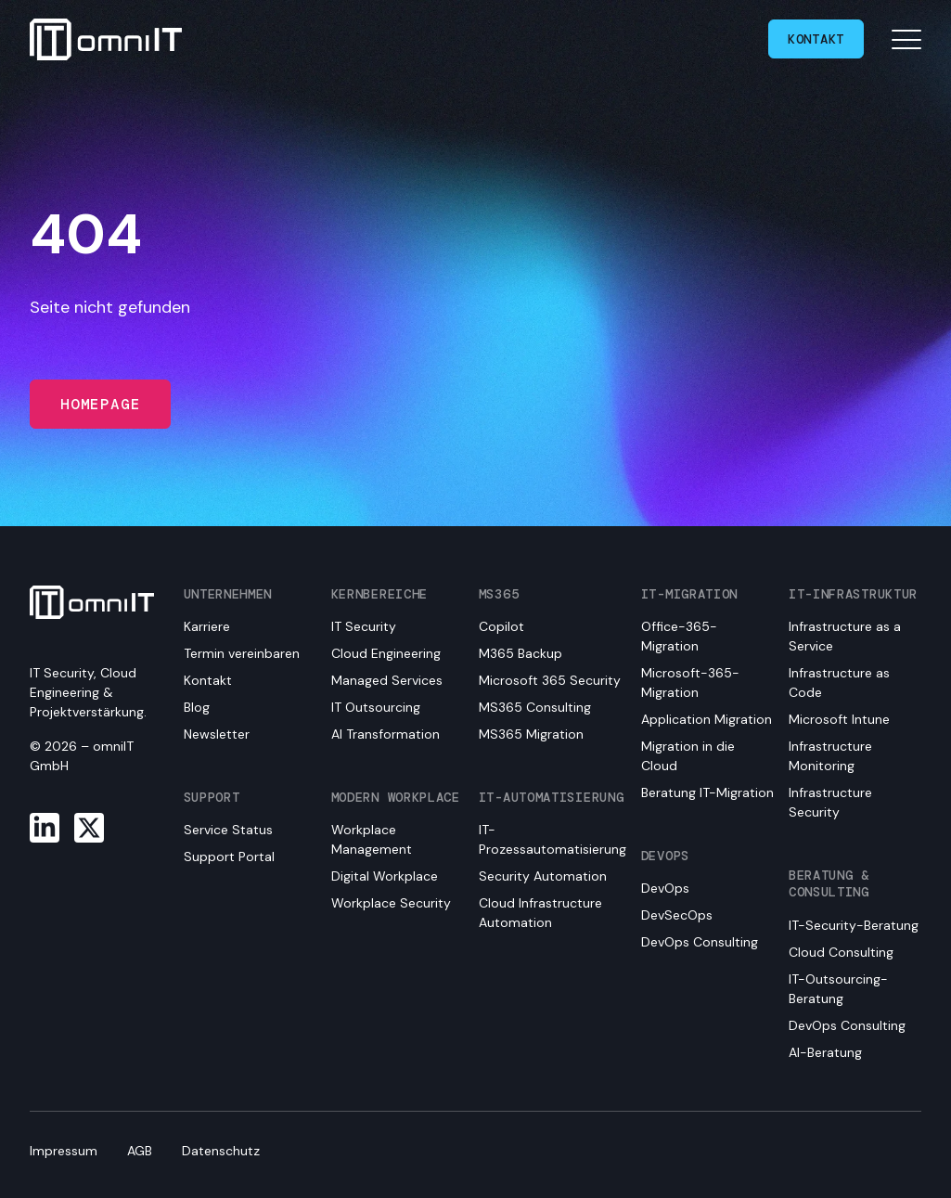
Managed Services (387, 680)
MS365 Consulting (535, 707)
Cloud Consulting (841, 952)
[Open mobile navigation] (906, 39)
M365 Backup (520, 653)
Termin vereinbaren (242, 653)
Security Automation (543, 876)
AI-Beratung (825, 1052)
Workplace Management (371, 839)
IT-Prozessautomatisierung (552, 839)
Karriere (207, 626)
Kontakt (816, 39)
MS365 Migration (531, 734)
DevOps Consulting (699, 942)
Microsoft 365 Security (550, 680)
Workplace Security (391, 903)
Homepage (100, 404)
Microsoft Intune (839, 719)
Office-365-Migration (679, 636)
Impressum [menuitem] (63, 1150)
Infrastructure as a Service (845, 636)
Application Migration (706, 719)
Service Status (228, 829)
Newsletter (217, 734)
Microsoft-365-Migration (690, 682)
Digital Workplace (384, 876)
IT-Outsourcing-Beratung (838, 989)
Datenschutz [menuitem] (221, 1150)
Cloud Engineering (386, 653)
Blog (197, 707)
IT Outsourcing (375, 707)
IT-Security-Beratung (854, 925)
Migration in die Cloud (688, 756)
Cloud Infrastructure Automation (540, 913)
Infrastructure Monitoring (830, 756)
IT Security (363, 626)
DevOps (665, 888)
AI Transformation (385, 734)
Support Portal (229, 856)
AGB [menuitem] (139, 1150)
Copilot (501, 626)
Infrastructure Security (830, 802)
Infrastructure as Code (839, 682)
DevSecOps (677, 915)
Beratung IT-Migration (707, 792)
